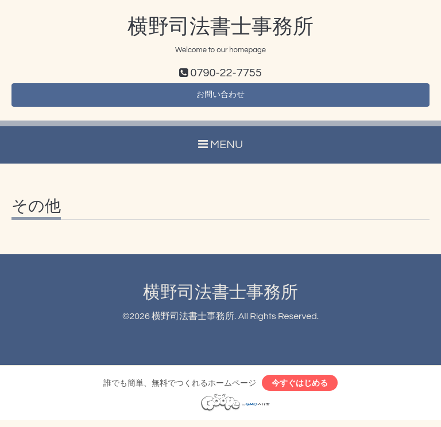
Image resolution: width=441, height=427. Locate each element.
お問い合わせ (220, 97)
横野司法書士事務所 (220, 27)
